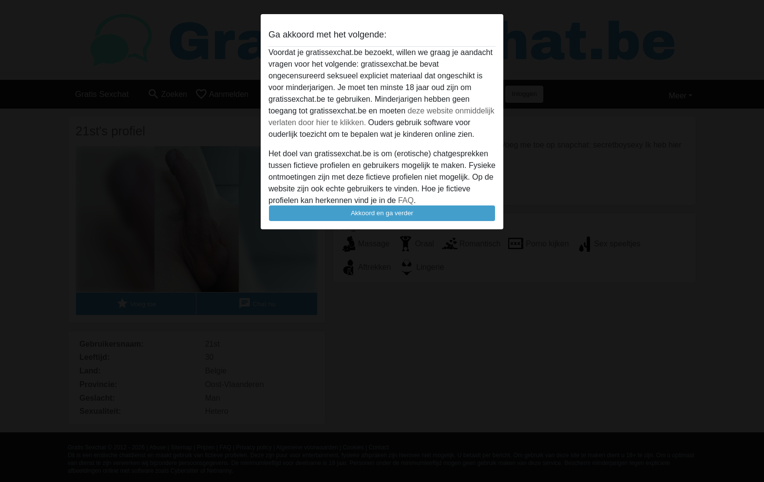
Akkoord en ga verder (382, 213)
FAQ (406, 200)
